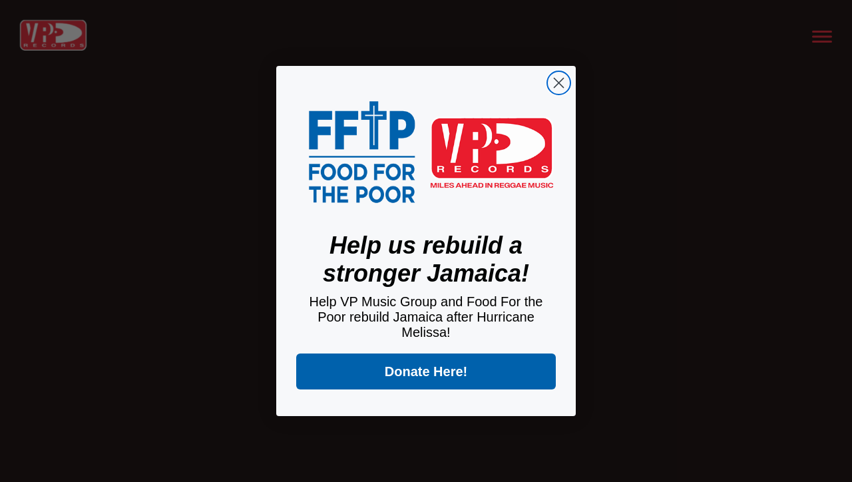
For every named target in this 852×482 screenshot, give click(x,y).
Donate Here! (426, 371)
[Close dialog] (558, 83)
